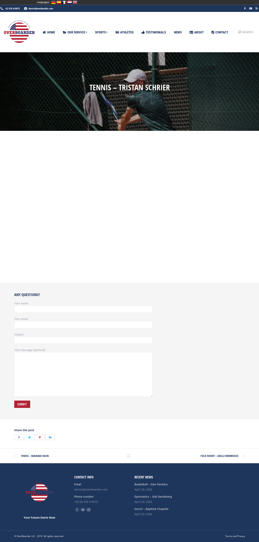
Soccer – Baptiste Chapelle (151, 509)
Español (59, 2)
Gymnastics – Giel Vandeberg (153, 496)
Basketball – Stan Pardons (151, 484)
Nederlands (69, 2)
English (75, 2)
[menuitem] (49, 32)
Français (64, 2)
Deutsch (53, 2)
